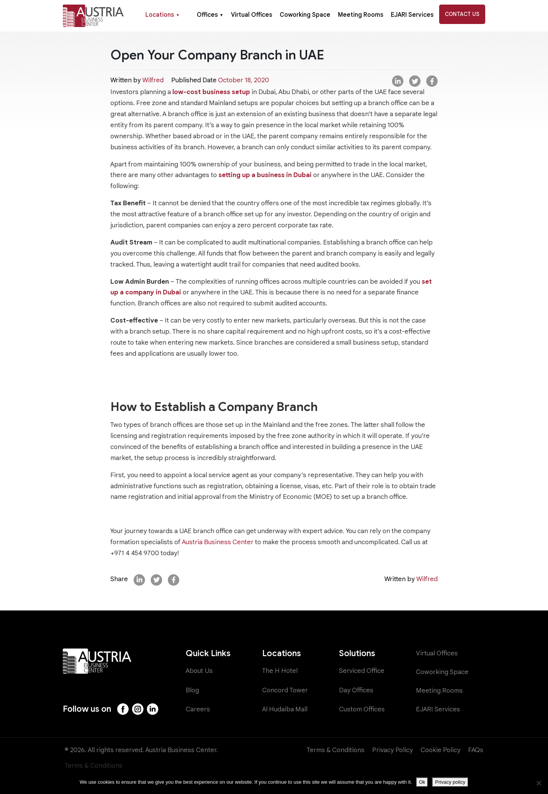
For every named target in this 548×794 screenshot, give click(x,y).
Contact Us (462, 14)
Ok (422, 782)
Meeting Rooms (360, 15)
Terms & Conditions (336, 750)
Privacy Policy (392, 750)
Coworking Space (305, 15)
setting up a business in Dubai (265, 175)
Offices (210, 15)
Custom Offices (362, 709)
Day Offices (356, 690)
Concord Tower (285, 690)
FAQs (475, 750)
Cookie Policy (440, 750)
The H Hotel (280, 671)
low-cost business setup (211, 92)
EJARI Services (412, 15)
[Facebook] (123, 709)
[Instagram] (138, 709)
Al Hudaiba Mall (284, 709)
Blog (192, 690)
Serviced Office (361, 671)
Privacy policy (450, 782)
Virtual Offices (251, 15)
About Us (199, 671)
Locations (162, 15)
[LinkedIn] (152, 709)
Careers (198, 709)
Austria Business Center (217, 542)
